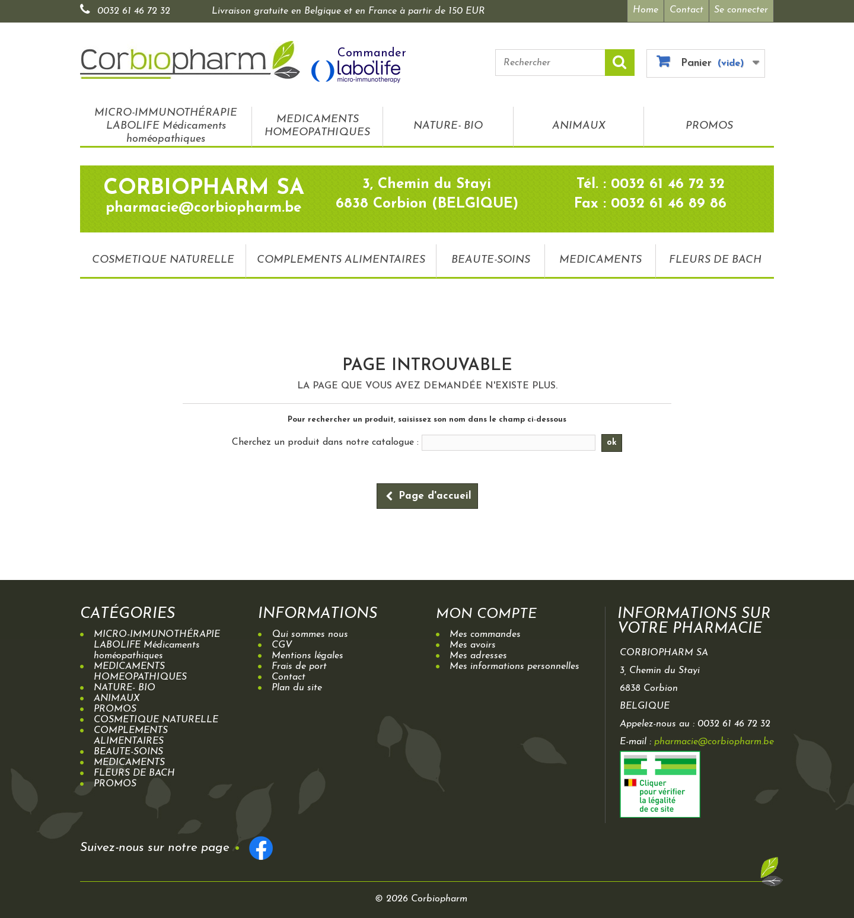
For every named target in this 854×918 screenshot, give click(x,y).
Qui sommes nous (310, 633)
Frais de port (299, 665)
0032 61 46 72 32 (133, 11)
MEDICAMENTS (600, 258)
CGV (282, 644)
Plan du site (297, 686)
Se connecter (741, 10)
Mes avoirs (473, 644)
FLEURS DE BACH (715, 258)
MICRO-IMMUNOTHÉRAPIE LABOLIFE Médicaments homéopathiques (165, 125)
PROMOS (709, 124)
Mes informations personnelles (514, 665)
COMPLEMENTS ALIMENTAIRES (341, 258)
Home (644, 10)
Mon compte (489, 612)
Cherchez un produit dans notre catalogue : (325, 441)
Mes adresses (478, 654)
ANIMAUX (579, 124)
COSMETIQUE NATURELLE (163, 258)
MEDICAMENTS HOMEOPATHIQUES (317, 125)
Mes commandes (485, 633)
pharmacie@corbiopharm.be (714, 740)
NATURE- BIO (448, 124)
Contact (686, 10)
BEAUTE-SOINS (490, 258)
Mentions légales (307, 654)
